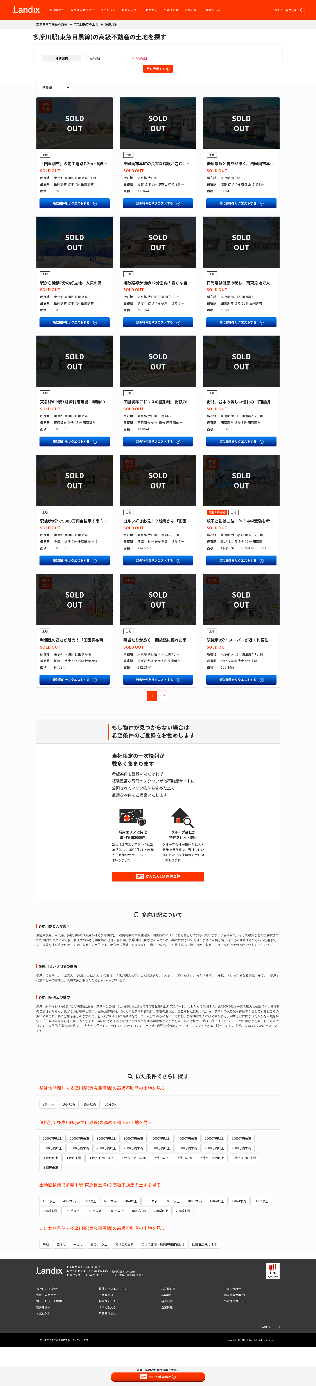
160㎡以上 (72, 1249)
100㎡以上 (172, 1240)
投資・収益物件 (46, 1334)
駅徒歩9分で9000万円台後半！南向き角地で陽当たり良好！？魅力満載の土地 (109, 560)
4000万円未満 (187, 1177)
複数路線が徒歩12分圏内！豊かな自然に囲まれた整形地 (173, 322)
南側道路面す (124, 1283)
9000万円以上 (214, 1187)
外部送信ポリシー (235, 1340)
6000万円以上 (52, 1187)
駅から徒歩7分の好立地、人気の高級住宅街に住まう (86, 322)
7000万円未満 (133, 1187)
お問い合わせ (232, 1328)
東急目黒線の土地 (86, 24)
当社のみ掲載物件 (82, 10)
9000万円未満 (241, 1187)
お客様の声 (170, 10)
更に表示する (158, 68)
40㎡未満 (69, 1240)
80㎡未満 (151, 1240)
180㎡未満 (138, 1249)
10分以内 (67, 1144)
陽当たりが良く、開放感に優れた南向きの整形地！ (168, 679)
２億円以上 (161, 1196)
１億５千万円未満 (133, 1196)
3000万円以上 (106, 1177)
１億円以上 (50, 1196)
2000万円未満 (79, 1177)
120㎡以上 (217, 1240)
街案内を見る (107, 1346)
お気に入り (128, 10)
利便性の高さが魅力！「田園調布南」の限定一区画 (85, 679)
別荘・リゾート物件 (49, 1340)
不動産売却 (149, 10)
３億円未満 (50, 1206)
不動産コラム (211, 10)
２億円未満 (184, 1196)
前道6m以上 (99, 1283)
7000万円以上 (106, 1187)
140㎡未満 (50, 1249)
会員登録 (167, 1340)
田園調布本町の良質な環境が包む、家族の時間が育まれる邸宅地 (180, 203)
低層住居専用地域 (204, 1283)
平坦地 (78, 1283)
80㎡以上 (130, 1240)
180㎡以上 (116, 1249)
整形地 (61, 1283)
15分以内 (88, 1144)
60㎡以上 (90, 1240)
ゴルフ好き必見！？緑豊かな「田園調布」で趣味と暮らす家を (178, 560)
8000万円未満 (187, 1187)
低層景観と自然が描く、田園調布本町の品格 (246, 203)
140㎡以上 (261, 1240)
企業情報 (167, 1346)
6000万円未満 (79, 1187)
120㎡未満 (239, 1240)
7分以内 (48, 1144)
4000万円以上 (160, 1177)
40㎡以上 (49, 1240)
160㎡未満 (94, 1249)
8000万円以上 (160, 1187)
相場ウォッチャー (110, 1340)
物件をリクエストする (113, 1328)
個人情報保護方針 (235, 1334)
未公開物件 (56, 10)
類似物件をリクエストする (75, 243)
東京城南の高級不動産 (51, 24)
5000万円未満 (241, 1177)
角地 (46, 1283)
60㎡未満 (110, 1240)
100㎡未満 (194, 1240)
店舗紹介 (190, 10)
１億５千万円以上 (101, 1196)
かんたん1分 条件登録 (158, 915)
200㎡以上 (161, 1249)
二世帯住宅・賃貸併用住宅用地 (162, 1283)
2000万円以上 (52, 1177)
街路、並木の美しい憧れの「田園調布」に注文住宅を (254, 441)
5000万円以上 (214, 1177)
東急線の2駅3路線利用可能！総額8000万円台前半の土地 (90, 441)
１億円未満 (73, 1196)
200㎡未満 (183, 1249)
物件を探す (107, 10)
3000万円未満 (133, 1177)
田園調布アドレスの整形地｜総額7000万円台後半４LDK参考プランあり (187, 441)
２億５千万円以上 (211, 1196)
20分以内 (108, 1144)
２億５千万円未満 (244, 1196)
